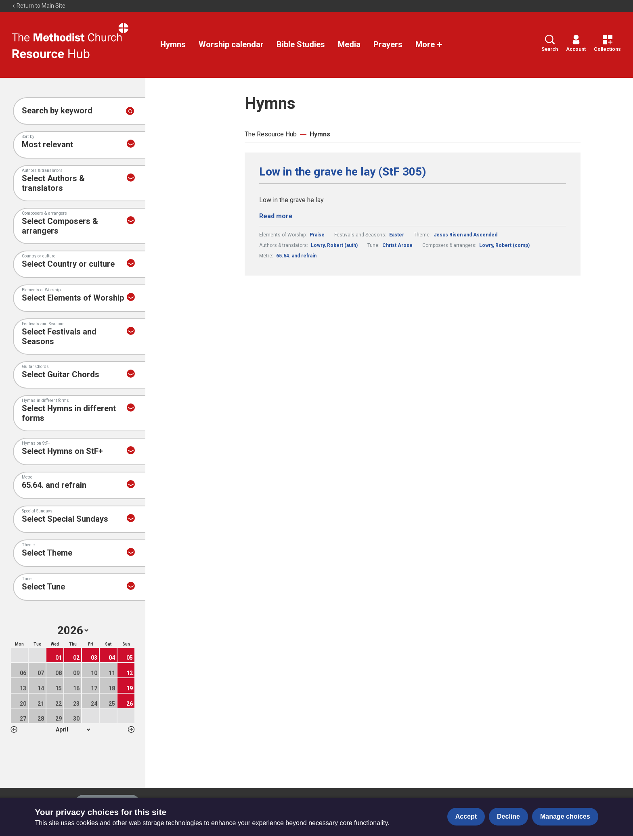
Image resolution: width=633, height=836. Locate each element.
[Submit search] (130, 111)
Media (349, 44)
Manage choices (565, 816)
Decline (508, 816)
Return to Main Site (38, 5)
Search (549, 43)
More (429, 44)
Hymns (173, 44)
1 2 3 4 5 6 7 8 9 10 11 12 (73, 729)
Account (576, 43)
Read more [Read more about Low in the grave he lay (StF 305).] (276, 216)
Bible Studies (301, 44)
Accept (466, 816)
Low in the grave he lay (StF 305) (342, 171)
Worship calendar (231, 44)
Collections (607, 43)
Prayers (387, 44)
